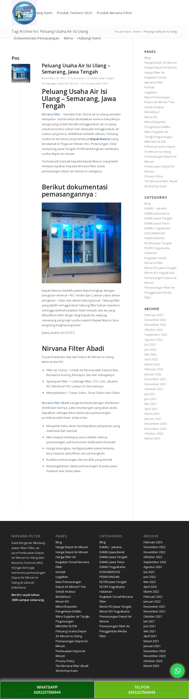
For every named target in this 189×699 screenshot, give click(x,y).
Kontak (149, 87)
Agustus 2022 (153, 340)
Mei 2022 (150, 354)
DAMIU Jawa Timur (157, 223)
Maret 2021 (152, 414)
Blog (147, 58)
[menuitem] (19, 12)
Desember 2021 (155, 379)
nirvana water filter (96, 83)
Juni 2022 (150, 349)
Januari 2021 (153, 419)
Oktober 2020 (153, 433)
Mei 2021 (150, 404)
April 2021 (151, 409)
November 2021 (155, 384)
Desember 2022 (155, 320)
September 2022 (155, 334)
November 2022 (155, 325)
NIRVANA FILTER (155, 142)
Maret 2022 (152, 364)
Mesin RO (151, 117)
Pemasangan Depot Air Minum (60, 83)
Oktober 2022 (153, 330)
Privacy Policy (153, 176)
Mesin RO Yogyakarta (159, 273)
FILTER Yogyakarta (157, 248)
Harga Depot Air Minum (160, 62)
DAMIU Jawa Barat (156, 213)
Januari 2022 (153, 374)
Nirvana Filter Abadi (55, 403)
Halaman (150, 253)
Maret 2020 (152, 438)
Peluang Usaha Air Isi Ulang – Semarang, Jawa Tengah (76, 68)
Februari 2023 (153, 315)
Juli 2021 (150, 394)
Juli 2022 (150, 344)
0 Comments (76, 78)
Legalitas (150, 92)
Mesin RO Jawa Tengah (160, 268)
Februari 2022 (153, 369)
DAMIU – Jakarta (155, 208)
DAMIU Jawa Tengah (102, 78)
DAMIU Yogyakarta (157, 228)
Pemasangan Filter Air (159, 287)
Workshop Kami (155, 186)
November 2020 (155, 429)
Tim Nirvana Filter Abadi (160, 181)
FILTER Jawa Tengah (158, 243)
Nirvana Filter (51, 114)
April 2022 (151, 359)
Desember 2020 (155, 423)
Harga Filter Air (154, 72)
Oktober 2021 (153, 389)
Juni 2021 (150, 399)
